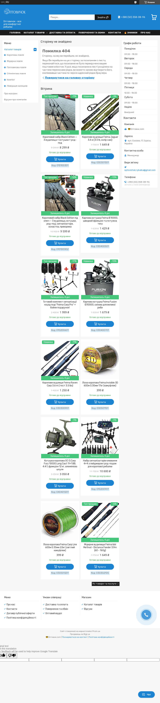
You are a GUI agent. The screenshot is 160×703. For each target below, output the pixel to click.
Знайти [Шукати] (101, 17)
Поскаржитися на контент (74, 637)
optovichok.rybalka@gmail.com (140, 170)
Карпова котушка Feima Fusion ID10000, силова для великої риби (100, 304)
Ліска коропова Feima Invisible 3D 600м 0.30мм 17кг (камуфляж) (100, 384)
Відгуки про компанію (15, 99)
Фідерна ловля (15, 61)
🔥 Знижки (130, 32)
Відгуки (88, 609)
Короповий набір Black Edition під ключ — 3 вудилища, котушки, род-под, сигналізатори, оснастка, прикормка (60, 222)
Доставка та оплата (62, 32)
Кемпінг (11, 79)
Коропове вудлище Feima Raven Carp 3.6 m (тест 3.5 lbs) (60, 384)
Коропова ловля (15, 55)
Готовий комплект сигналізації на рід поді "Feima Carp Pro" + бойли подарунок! (60, 304)
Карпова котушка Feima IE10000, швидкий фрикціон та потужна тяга (100, 221)
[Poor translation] (12, 655)
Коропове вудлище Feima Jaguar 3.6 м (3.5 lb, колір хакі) (100, 138)
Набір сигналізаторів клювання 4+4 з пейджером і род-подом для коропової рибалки (100, 463)
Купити (62, 159)
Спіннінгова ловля (16, 73)
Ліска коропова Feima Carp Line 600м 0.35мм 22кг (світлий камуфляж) (60, 547)
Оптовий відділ (53, 613)
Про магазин (10, 93)
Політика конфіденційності (21, 617)
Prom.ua (96, 631)
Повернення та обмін (92, 32)
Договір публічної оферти (21, 613)
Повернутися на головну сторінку (70, 77)
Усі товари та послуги (104, 583)
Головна (15, 32)
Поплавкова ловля (16, 67)
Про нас (145, 32)
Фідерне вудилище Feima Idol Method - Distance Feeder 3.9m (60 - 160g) (100, 547)
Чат (146, 694)
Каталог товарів (34, 32)
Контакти (114, 32)
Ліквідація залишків (17, 86)
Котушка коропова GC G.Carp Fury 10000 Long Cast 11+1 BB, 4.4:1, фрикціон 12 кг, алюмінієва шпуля (60, 465)
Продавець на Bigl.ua (80, 634)
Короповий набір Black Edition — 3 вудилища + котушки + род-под (60, 140)
